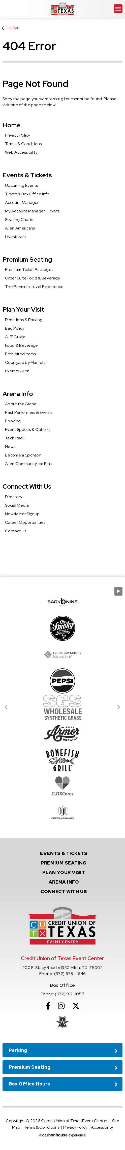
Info (64, 882)
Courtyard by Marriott (25, 362)
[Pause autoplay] (118, 591)
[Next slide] (118, 707)
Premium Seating (27, 259)
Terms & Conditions (23, 143)
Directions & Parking (23, 319)
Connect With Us (27, 486)
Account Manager (22, 202)
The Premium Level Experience (34, 286)
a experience (62, 1135)
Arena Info (18, 394)
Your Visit (63, 872)
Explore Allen (17, 371)
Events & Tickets (27, 175)
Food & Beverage (21, 345)
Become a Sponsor (23, 455)
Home (13, 28)
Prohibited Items (20, 354)
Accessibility (102, 1127)
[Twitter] (76, 1006)
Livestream (15, 236)
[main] (62, 288)
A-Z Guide (15, 336)
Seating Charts (19, 219)
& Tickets (63, 853)
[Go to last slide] (7, 707)
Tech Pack (14, 438)
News (10, 446)
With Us (64, 891)
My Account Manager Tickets (32, 211)
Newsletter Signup (22, 513)
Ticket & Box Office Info (27, 194)
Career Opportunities (25, 522)
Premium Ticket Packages (29, 269)
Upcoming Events (21, 185)
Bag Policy (14, 328)
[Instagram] (61, 1006)
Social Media (17, 505)
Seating (64, 863)
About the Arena (21, 404)
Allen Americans (20, 228)
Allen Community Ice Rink (28, 463)
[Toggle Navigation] (118, 8)
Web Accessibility (21, 152)
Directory (13, 496)
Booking (13, 421)
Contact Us (15, 531)
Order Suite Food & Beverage (32, 278)
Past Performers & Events (29, 412)
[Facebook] (48, 1006)
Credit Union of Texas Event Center (62, 9)
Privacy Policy (17, 135)
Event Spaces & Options (27, 429)
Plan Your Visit (23, 309)
